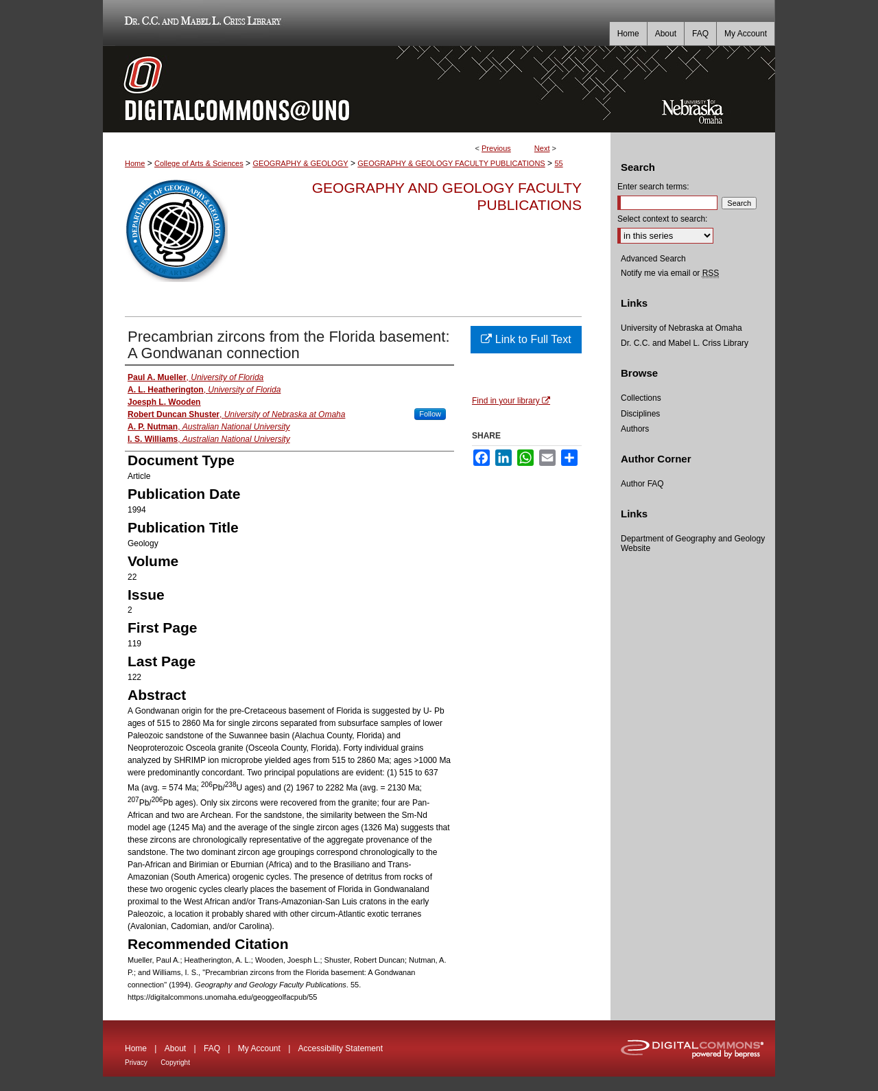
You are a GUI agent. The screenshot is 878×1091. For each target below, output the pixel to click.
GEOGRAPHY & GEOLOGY (300, 163)
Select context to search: (662, 219)
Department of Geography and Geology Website (693, 543)
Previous (496, 148)
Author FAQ (642, 484)
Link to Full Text (526, 339)
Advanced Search (653, 258)
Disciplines (640, 414)
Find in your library (511, 401)
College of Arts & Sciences (199, 163)
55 (558, 163)
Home (135, 163)
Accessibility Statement (340, 1048)
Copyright (175, 1062)
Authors (635, 429)
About (175, 1048)
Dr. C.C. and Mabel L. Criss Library (200, 23)
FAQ (212, 1048)
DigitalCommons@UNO (356, 89)
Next (542, 148)
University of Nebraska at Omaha (681, 328)
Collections (641, 398)
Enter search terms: (653, 186)
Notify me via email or (670, 273)
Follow (430, 414)
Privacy (136, 1062)
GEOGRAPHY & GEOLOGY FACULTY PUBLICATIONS (451, 163)
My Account (259, 1048)
